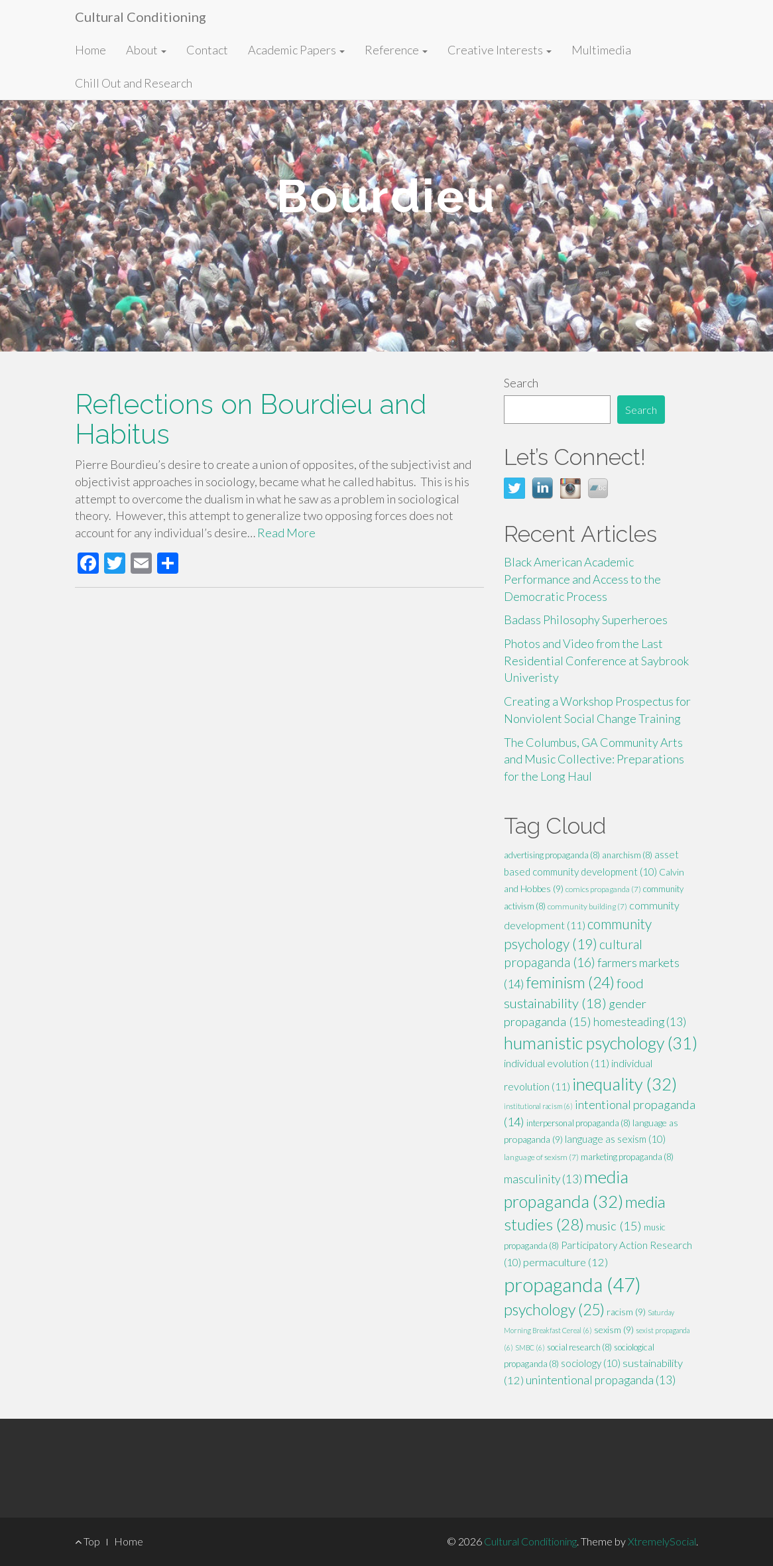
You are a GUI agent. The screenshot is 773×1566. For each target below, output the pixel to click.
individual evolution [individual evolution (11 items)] (556, 1063)
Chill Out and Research (133, 83)
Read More (286, 532)
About (146, 49)
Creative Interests (499, 49)
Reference (396, 49)
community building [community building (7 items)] (587, 906)
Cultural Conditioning (140, 17)
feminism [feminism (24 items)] (570, 982)
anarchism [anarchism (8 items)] (627, 855)
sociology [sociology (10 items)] (591, 1363)
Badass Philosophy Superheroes (586, 619)
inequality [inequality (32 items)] (624, 1084)
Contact (207, 49)
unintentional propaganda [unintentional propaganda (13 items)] (601, 1380)
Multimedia (601, 49)
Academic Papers (296, 49)
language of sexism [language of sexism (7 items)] (541, 1157)
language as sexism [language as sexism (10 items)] (615, 1139)
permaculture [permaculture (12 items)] (565, 1262)
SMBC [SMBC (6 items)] (530, 1347)
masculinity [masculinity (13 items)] (543, 1179)
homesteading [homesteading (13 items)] (639, 1022)
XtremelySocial (662, 1541)
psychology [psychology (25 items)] (554, 1309)
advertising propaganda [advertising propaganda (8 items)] (552, 855)
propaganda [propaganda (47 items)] (572, 1284)
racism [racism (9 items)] (626, 1311)
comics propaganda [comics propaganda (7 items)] (603, 889)
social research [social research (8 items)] (579, 1347)
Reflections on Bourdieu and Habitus (250, 419)
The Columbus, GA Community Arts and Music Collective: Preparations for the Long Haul (594, 759)
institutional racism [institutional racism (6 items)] (538, 1106)
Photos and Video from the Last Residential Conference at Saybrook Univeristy (596, 660)
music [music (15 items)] (614, 1225)
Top (87, 1541)
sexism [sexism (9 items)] (614, 1329)
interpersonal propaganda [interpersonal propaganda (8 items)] (578, 1123)
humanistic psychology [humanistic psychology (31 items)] (600, 1043)
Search (521, 382)
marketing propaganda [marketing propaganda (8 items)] (627, 1156)
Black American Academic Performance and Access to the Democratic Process (582, 579)
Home (90, 49)
